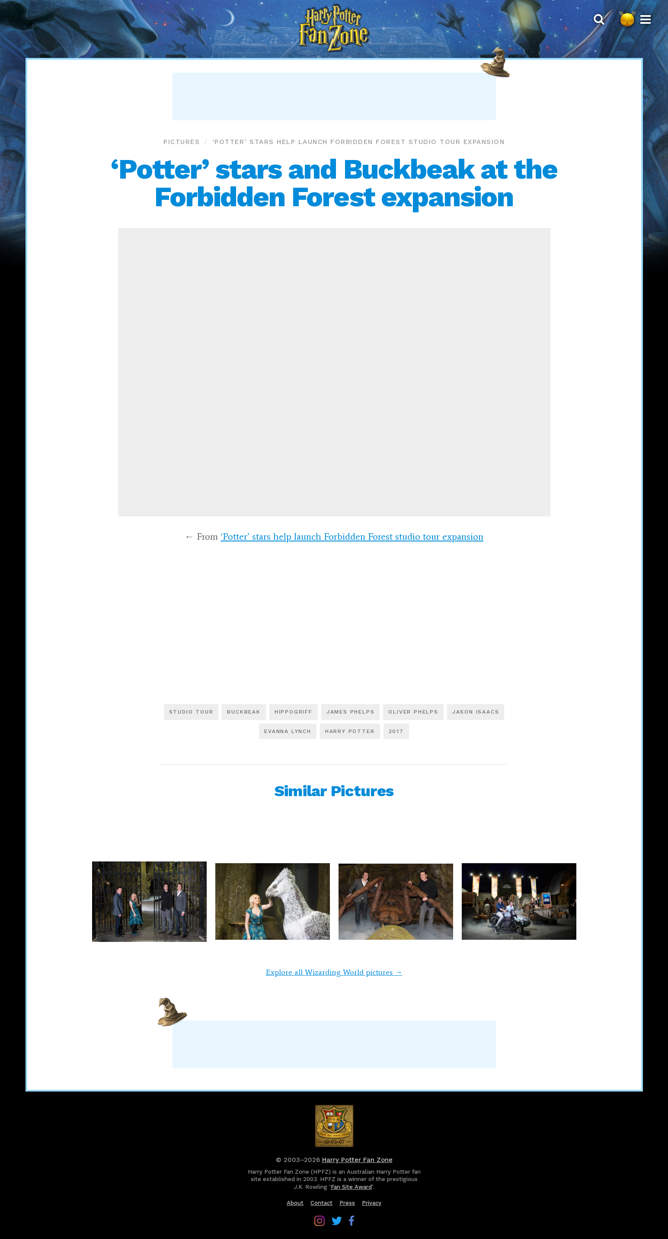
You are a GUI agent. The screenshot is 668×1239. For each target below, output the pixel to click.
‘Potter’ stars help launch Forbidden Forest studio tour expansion (358, 142)
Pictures (181, 142)
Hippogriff (294, 712)
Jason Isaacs (475, 712)
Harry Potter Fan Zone (357, 1160)
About (295, 1203)
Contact (321, 1203)
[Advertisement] (334, 96)
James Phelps (350, 712)
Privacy (371, 1203)
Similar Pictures (334, 791)
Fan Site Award (351, 1187)
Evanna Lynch (287, 731)
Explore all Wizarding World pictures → (334, 972)
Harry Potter (350, 731)
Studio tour (191, 712)
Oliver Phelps (413, 712)
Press (347, 1203)
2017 (396, 731)
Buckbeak (243, 712)
